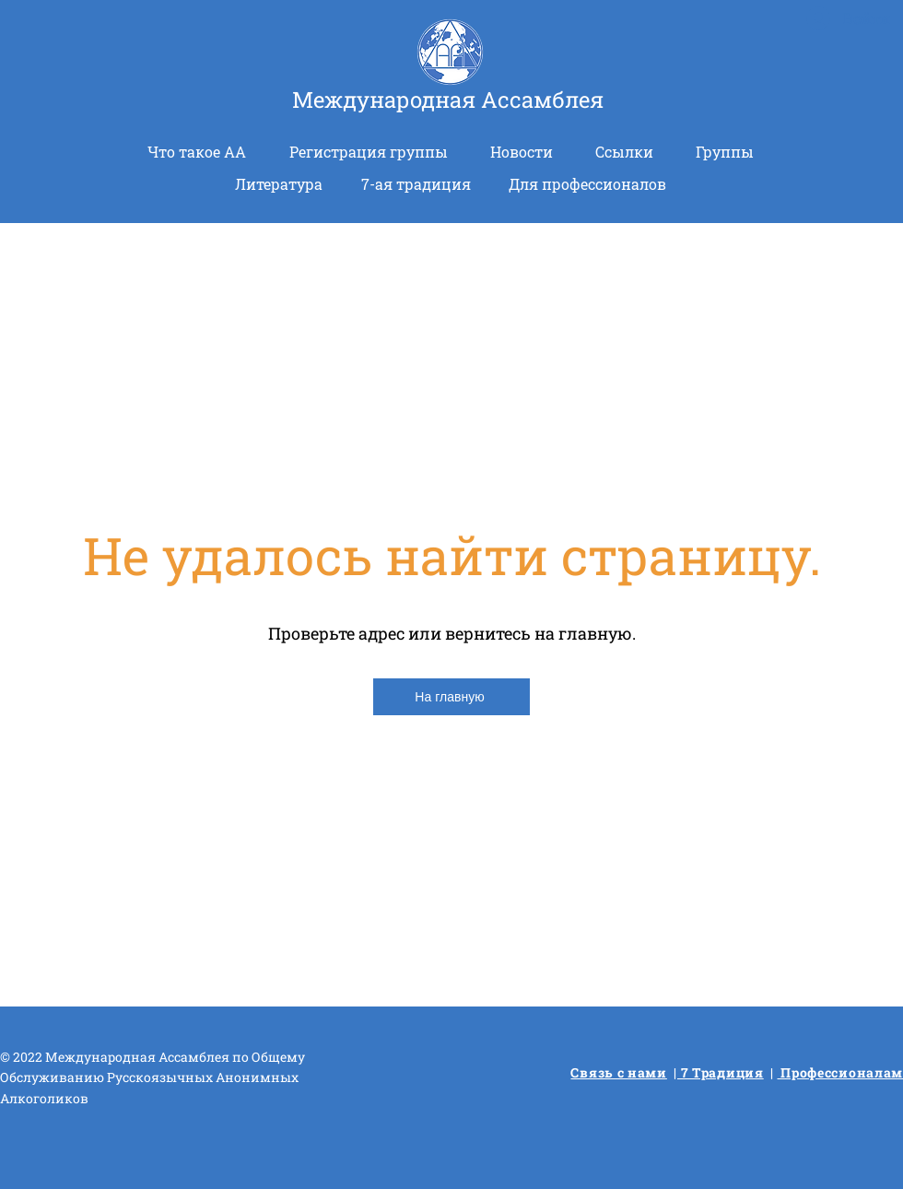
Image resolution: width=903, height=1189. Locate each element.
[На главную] (451, 696)
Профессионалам (841, 1072)
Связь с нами (618, 1072)
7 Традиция (720, 1072)
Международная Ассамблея (448, 99)
